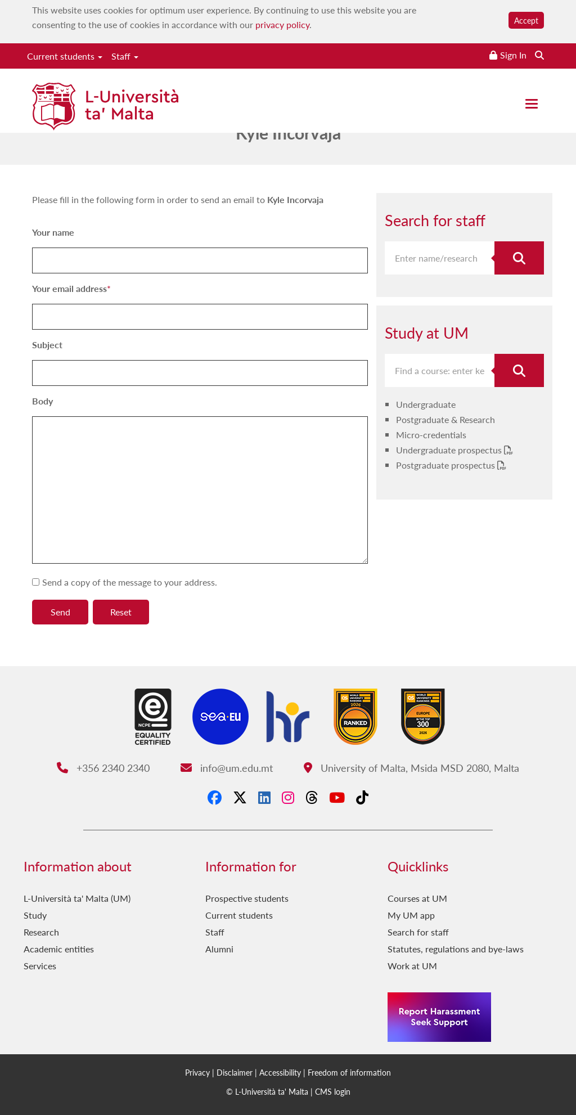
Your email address (69, 288)
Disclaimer (235, 1072)
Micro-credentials (431, 434)
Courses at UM (417, 898)
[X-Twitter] (240, 797)
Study (35, 915)
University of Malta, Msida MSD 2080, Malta (411, 768)
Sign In (513, 54)
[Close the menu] (531, 103)
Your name (53, 232)
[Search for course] (519, 370)
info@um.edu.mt (227, 768)
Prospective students (247, 898)
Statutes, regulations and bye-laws (456, 948)
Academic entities (59, 948)
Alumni (219, 948)
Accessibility (280, 1072)
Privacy (197, 1072)
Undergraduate (426, 404)
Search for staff (418, 931)
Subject (47, 344)
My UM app (411, 915)
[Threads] (311, 797)
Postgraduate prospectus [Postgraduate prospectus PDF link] (446, 464)
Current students (64, 56)
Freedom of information (349, 1072)
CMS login (332, 1091)
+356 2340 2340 (103, 768)
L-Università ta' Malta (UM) (77, 898)
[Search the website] (539, 54)
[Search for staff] (519, 258)
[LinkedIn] (264, 797)
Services (40, 965)
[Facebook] (215, 797)
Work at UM (412, 965)
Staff (124, 56)
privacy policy (282, 24)
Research (41, 931)
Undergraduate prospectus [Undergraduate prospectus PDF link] (450, 449)
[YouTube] (337, 797)
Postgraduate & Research (445, 419)
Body (42, 400)
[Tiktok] (362, 797)
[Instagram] (288, 797)
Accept (526, 20)
